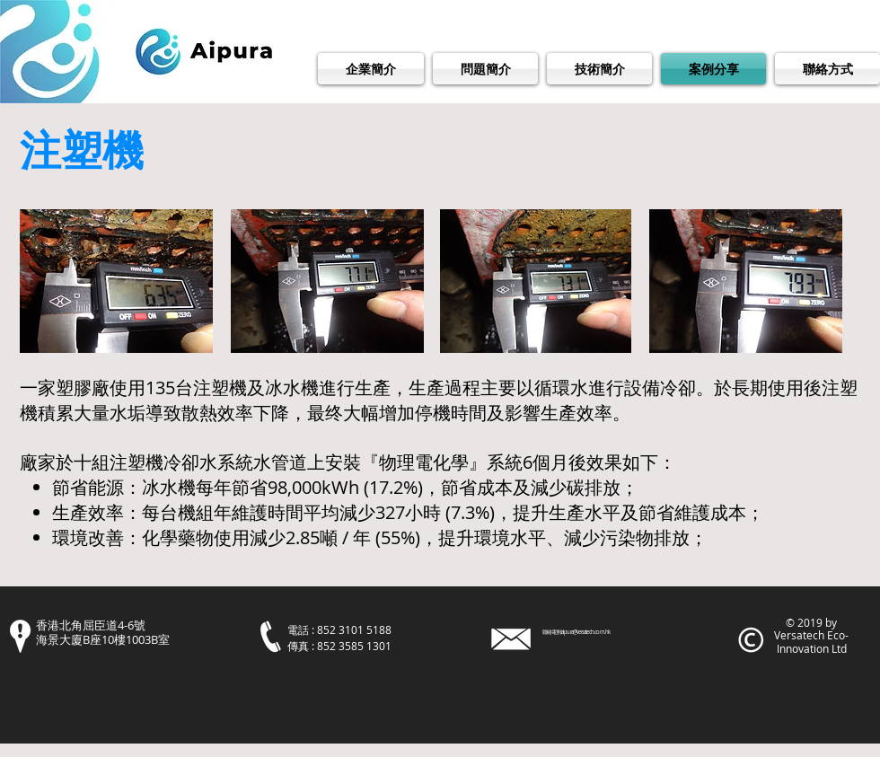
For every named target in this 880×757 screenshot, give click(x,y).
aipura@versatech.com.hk (586, 632)
